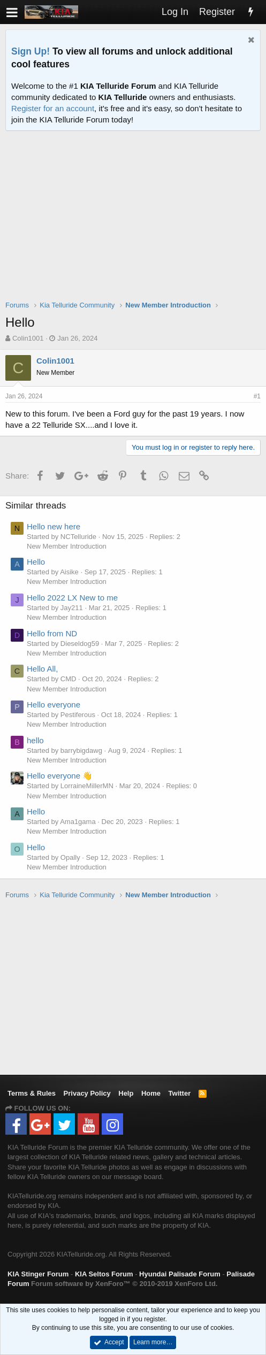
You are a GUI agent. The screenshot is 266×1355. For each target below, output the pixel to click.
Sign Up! (30, 51)
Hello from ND (52, 633)
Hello (36, 561)
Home (151, 1093)
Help (125, 1093)
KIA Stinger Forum (38, 1274)
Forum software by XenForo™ (124, 1284)
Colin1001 (28, 338)
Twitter (180, 1093)
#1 (257, 396)
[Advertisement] (135, 222)
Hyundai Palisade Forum (180, 1274)
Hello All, (42, 668)
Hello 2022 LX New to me (72, 597)
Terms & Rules (31, 1093)
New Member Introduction (67, 546)
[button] (12, 12)
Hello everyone (53, 704)
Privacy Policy (87, 1093)
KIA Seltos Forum (104, 1274)
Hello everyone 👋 (60, 775)
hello (35, 740)
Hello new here (53, 526)
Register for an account (52, 108)
